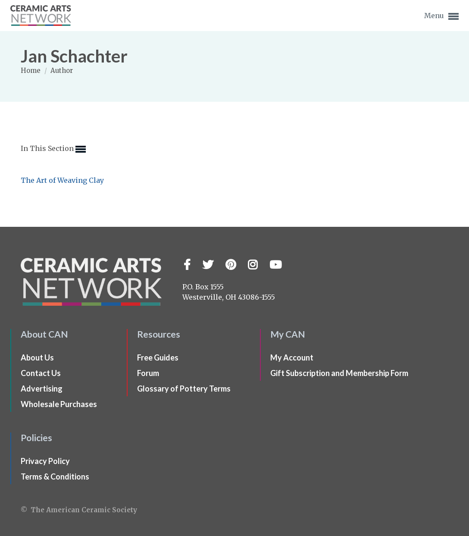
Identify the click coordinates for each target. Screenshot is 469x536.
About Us (37, 357)
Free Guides (157, 357)
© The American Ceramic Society (79, 510)
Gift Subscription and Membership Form (339, 373)
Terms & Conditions (55, 476)
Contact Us (41, 373)
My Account (291, 357)
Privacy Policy (45, 461)
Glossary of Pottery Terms (184, 388)
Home (31, 70)
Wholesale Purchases (59, 404)
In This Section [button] (53, 149)
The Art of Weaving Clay (62, 180)
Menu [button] (441, 16)
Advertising (42, 388)
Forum (148, 373)
